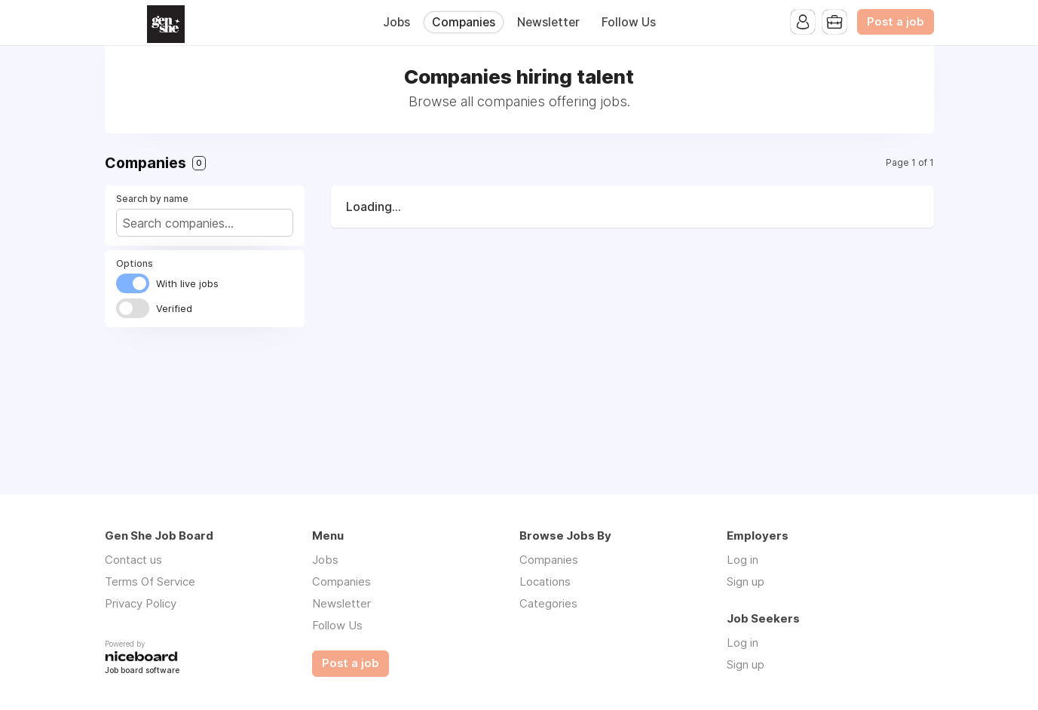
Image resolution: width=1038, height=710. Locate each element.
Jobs (396, 22)
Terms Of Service (150, 581)
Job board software (142, 671)
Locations (545, 581)
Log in (742, 559)
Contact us (133, 559)
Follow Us (629, 22)
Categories (548, 603)
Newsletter (548, 22)
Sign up (745, 581)
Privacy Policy (140, 603)
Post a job (895, 22)
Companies (463, 22)
